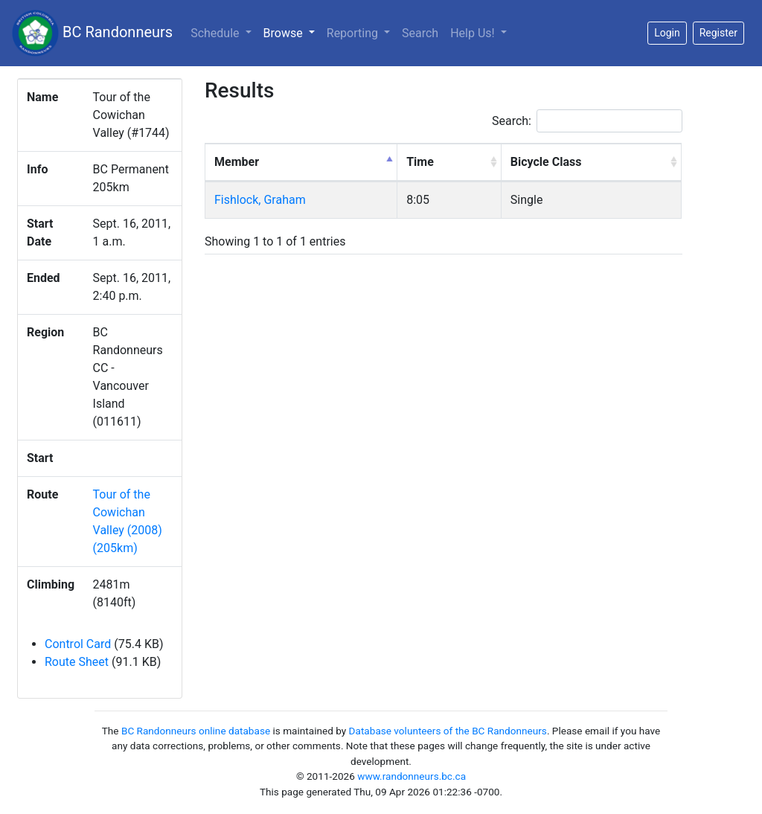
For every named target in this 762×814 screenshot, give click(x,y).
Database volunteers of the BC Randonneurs (448, 731)
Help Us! (473, 33)
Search (420, 33)
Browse (292, 32)
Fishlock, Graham (260, 200)
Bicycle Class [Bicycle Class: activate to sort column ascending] (546, 162)
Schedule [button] (216, 33)
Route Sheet (77, 662)
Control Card (78, 644)
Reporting (354, 33)
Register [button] (718, 33)
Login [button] (667, 33)
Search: (587, 120)
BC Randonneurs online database (195, 731)
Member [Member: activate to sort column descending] (236, 162)
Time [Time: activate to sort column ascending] (420, 162)
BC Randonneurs (92, 33)
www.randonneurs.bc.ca (411, 776)
